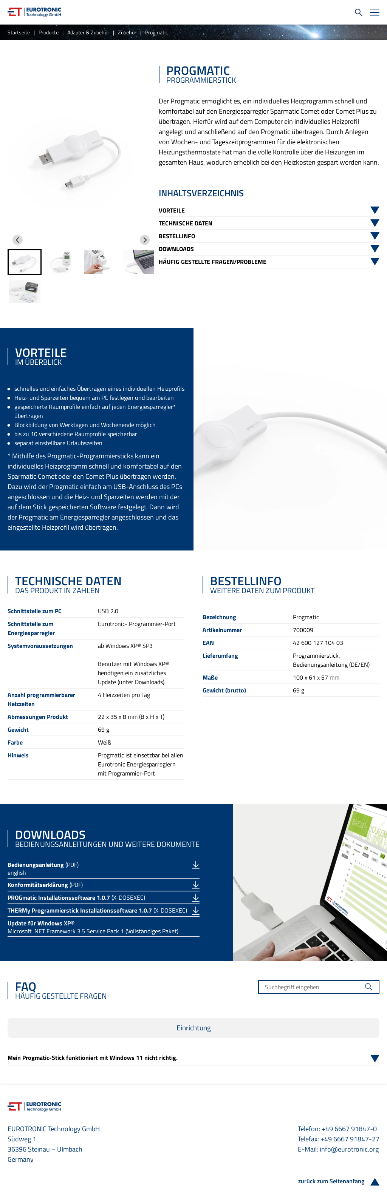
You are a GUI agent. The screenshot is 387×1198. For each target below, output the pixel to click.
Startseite (19, 32)
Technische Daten (185, 223)
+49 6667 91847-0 (349, 1129)
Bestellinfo (177, 236)
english (17, 872)
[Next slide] (145, 240)
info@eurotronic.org (349, 1149)
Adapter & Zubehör (88, 32)
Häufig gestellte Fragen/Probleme (212, 261)
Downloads (176, 248)
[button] (25, 261)
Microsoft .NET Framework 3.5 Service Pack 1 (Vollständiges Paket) (93, 931)
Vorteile (172, 210)
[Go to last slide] (17, 240)
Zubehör (127, 32)
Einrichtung (193, 1027)
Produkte (49, 32)
